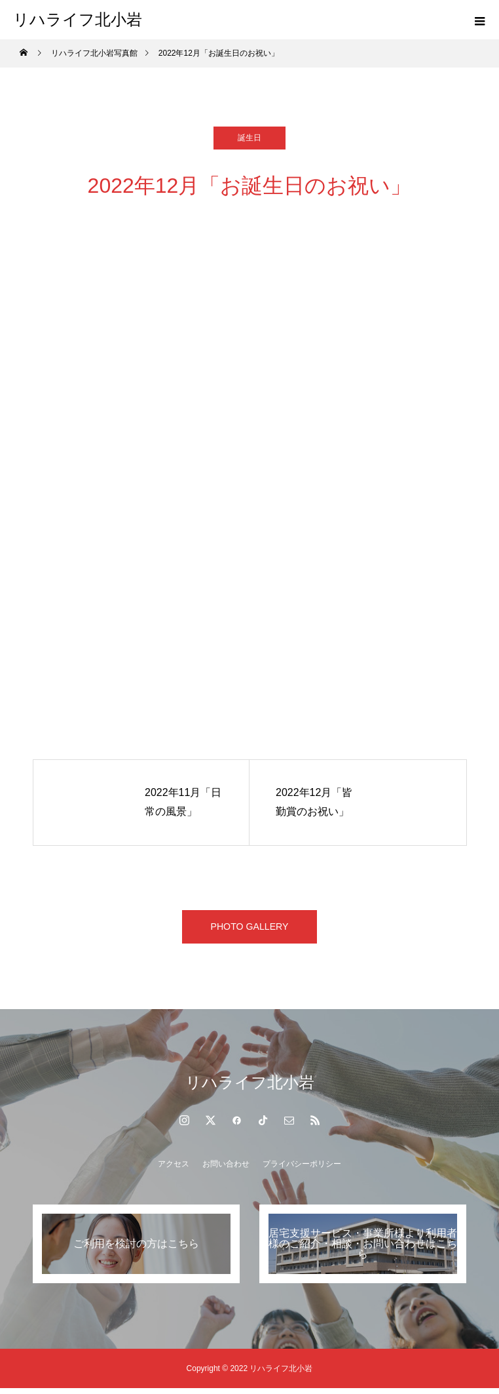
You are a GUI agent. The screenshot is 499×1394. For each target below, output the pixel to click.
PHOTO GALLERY (250, 929)
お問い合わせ (226, 1169)
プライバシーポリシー (302, 1169)
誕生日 (249, 137)
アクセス (173, 1169)
